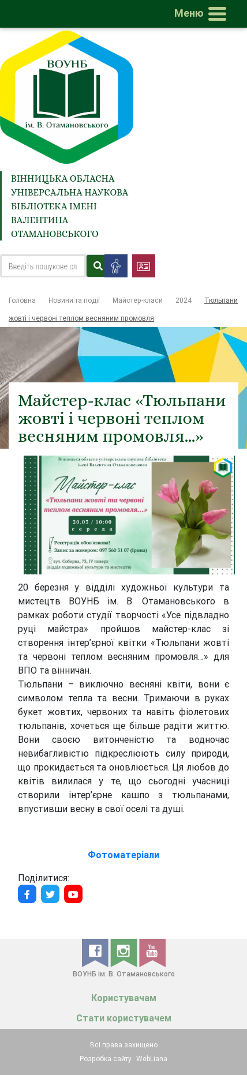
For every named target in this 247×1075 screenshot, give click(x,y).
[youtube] (152, 952)
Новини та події (74, 300)
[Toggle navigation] (202, 14)
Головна (22, 300)
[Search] (43, 265)
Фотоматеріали (123, 854)
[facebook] (96, 952)
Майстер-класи (138, 300)
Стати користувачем (123, 1018)
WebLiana (151, 1058)
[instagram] (124, 952)
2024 (183, 300)
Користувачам (123, 998)
